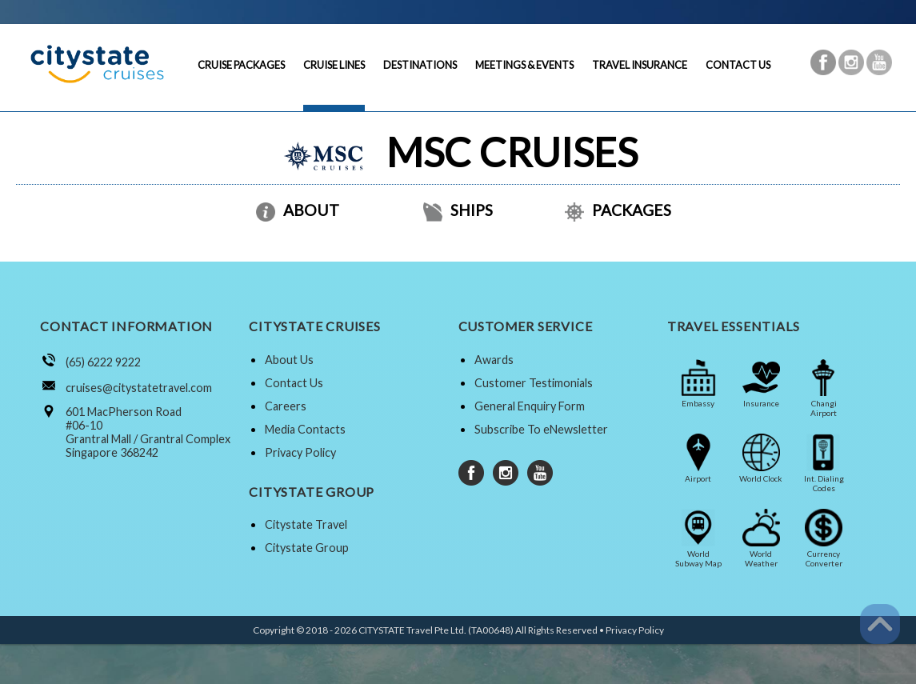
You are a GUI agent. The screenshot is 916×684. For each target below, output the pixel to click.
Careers (285, 406)
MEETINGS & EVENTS (524, 64)
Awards (494, 359)
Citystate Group (307, 547)
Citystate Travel (306, 524)
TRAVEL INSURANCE (639, 64)
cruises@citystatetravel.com (139, 387)
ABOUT (297, 210)
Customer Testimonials (533, 383)
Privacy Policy (300, 452)
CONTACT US (738, 64)
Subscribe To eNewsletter (541, 429)
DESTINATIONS (420, 64)
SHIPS (458, 210)
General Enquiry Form (529, 406)
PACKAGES (618, 210)
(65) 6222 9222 (103, 362)
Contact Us (294, 383)
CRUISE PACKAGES (241, 64)
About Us (289, 359)
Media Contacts (305, 429)
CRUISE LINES (334, 64)
